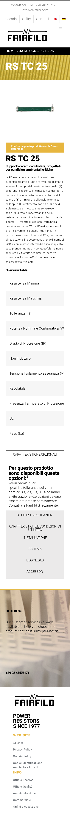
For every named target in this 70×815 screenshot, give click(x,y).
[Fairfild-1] (34, 693)
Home (10, 51)
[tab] (35, 455)
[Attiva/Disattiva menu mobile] (61, 29)
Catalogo (27, 51)
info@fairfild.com (35, 10)
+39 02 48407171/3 (42, 5)
